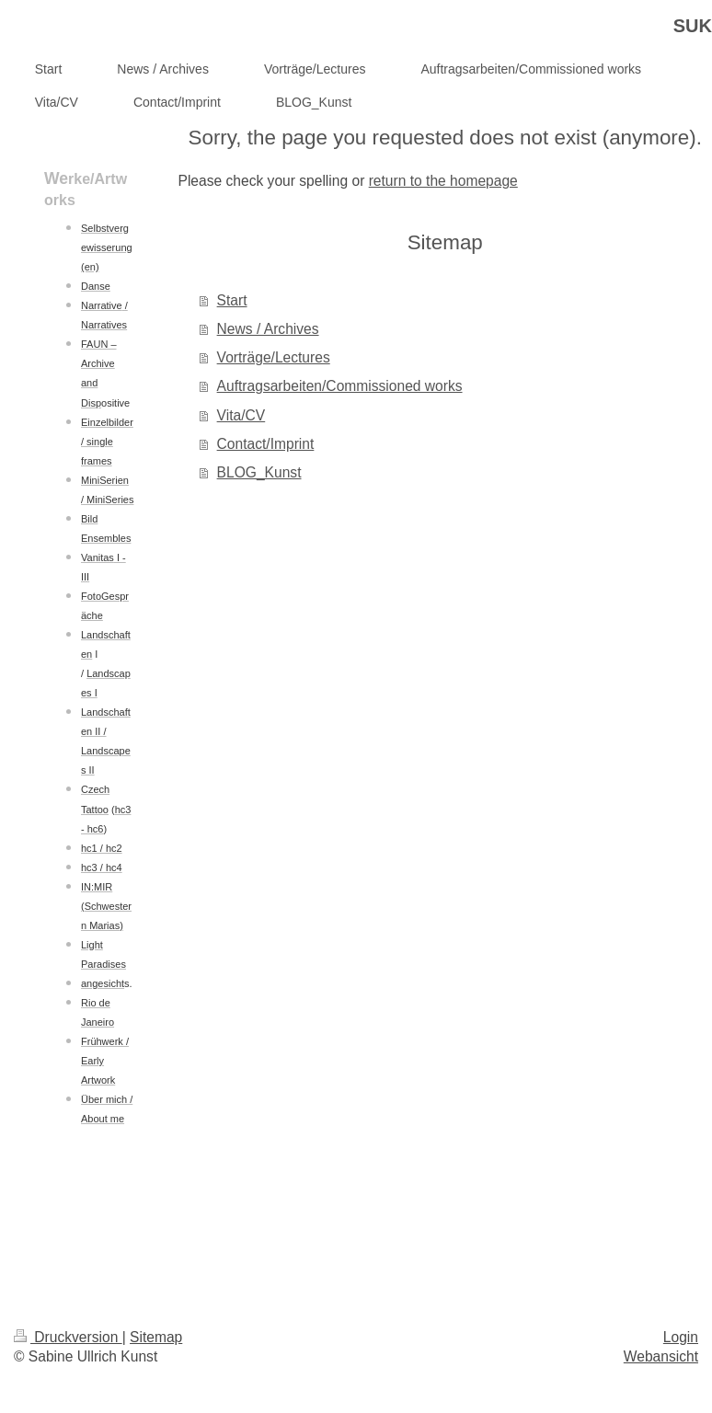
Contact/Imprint (266, 444)
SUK (692, 26)
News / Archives (268, 329)
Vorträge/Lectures (273, 357)
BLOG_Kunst (259, 472)
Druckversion (68, 1337)
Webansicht (661, 1356)
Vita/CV (241, 415)
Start (232, 300)
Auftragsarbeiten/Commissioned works (340, 386)
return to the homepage (443, 181)
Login (680, 1337)
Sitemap (156, 1337)
